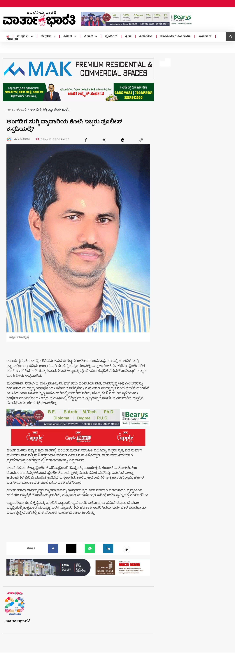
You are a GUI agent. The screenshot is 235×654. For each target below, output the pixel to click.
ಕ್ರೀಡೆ (128, 36)
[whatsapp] (122, 140)
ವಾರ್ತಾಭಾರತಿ (18, 621)
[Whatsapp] (90, 548)
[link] (141, 140)
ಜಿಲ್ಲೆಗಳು (46, 36)
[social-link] (126, 549)
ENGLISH (12, 39)
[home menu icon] (7, 36)
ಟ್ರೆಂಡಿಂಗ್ (111, 36)
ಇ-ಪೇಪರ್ (205, 36)
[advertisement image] (137, 19)
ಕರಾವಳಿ (22, 110)
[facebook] (86, 140)
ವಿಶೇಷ (68, 36)
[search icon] (230, 36)
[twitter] (104, 140)
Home (9, 110)
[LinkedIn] (108, 548)
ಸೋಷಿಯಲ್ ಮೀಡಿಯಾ (175, 36)
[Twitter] (71, 548)
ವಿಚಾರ (89, 36)
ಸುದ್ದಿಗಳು (23, 36)
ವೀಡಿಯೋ (145, 36)
